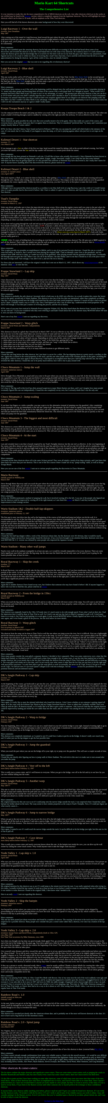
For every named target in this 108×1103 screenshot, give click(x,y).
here (13, 265)
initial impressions (91, 263)
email (25, 62)
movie (43, 965)
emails (19, 317)
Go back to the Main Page (54, 1101)
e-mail (69, 500)
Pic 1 (97, 1049)
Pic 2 (101, 1049)
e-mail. (67, 163)
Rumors (28, 16)
